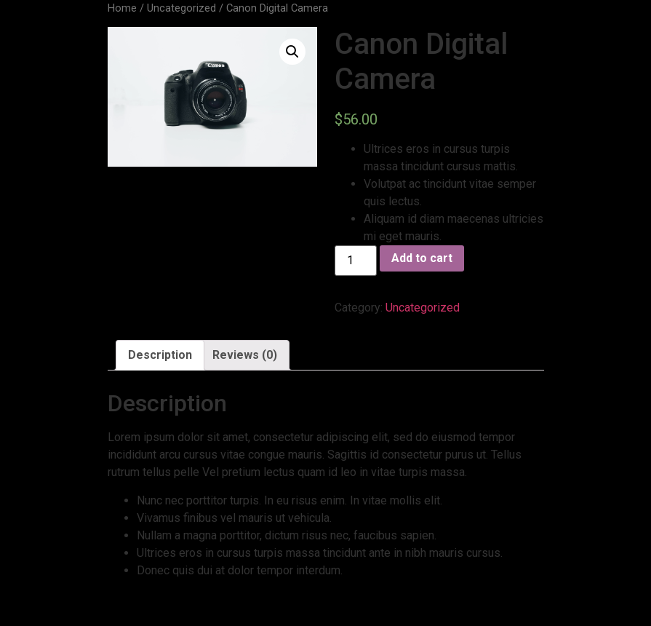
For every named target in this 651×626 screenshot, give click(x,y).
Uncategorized (181, 8)
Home (122, 8)
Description (160, 355)
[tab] (160, 355)
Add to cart (421, 258)
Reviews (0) (244, 355)
